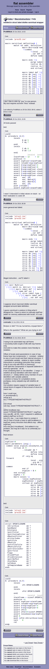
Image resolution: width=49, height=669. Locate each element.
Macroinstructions (22, 19)
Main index (9, 667)
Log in (37, 12)
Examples (37, 667)
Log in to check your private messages (20, 12)
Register (29, 10)
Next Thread (38, 642)
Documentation (28, 667)
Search (22, 10)
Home (17, 10)
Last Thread (29, 642)
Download (18, 667)
